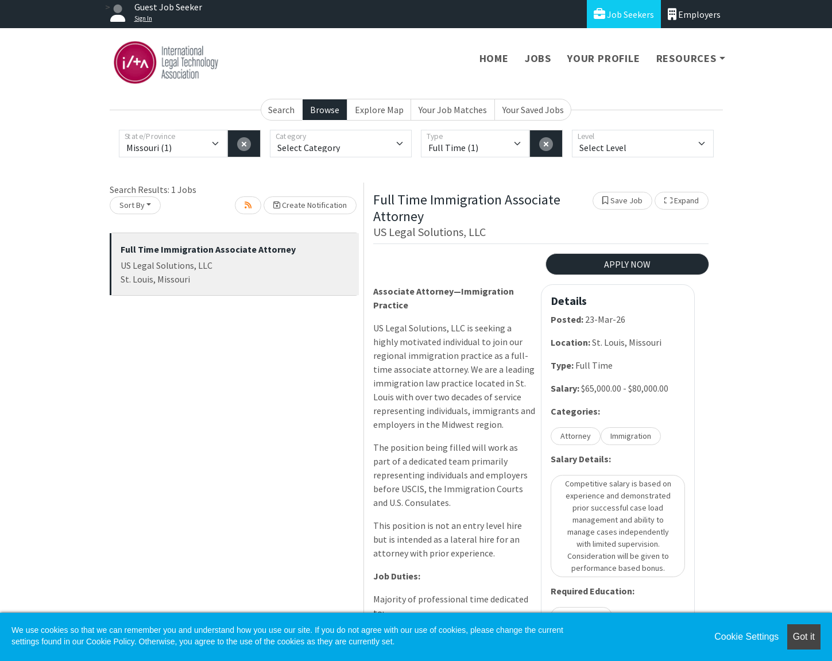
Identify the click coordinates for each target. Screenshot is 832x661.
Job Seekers (624, 14)
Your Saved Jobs (533, 109)
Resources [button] (686, 58)
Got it (804, 636)
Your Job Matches (453, 109)
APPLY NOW (627, 264)
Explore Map (379, 109)
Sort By (132, 205)
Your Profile (603, 58)
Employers (694, 14)
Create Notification (310, 205)
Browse (324, 109)
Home (494, 58)
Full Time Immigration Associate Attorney (208, 249)
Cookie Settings (746, 636)
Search (281, 109)
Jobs (538, 58)
